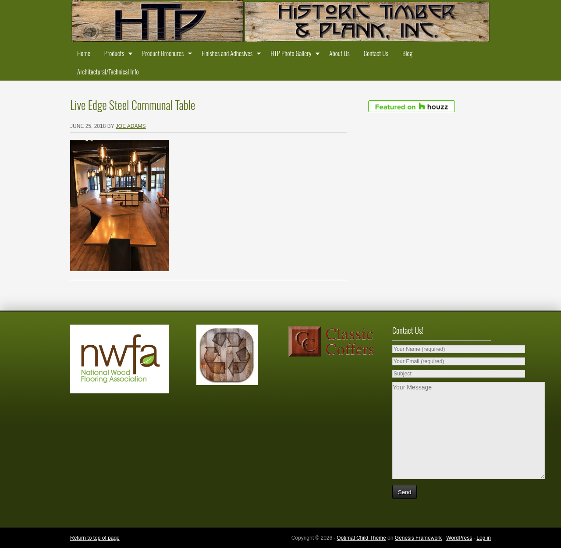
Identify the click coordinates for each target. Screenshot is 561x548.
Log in (483, 538)
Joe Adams (131, 126)
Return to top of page (95, 538)
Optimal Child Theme (361, 538)
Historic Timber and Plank (280, 22)
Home (83, 53)
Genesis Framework (418, 538)
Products (116, 54)
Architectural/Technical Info (107, 71)
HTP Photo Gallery (292, 54)
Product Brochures (165, 54)
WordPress (459, 538)
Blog (407, 53)
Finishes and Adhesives (229, 54)
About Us (339, 53)
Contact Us (376, 53)
